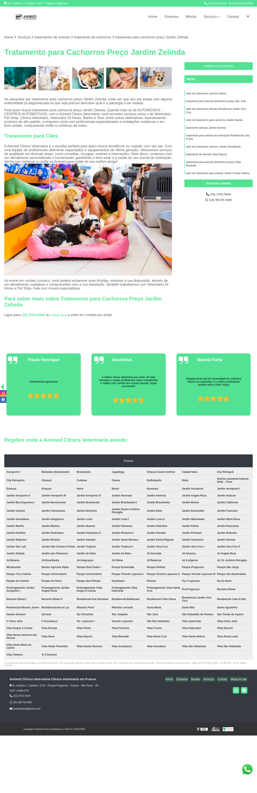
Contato (233, 16)
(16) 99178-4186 (241, 3)
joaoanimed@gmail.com (25, 709)
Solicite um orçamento (218, 66)
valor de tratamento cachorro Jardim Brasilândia (213, 150)
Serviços (210, 16)
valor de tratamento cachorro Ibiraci (206, 94)
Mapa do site (239, 679)
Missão (191, 16)
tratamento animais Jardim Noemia (206, 130)
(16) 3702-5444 (215, 3)
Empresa (171, 16)
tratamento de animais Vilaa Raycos (206, 158)
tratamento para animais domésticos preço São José (216, 102)
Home (152, 16)
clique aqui (59, 315)
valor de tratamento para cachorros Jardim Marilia (214, 122)
